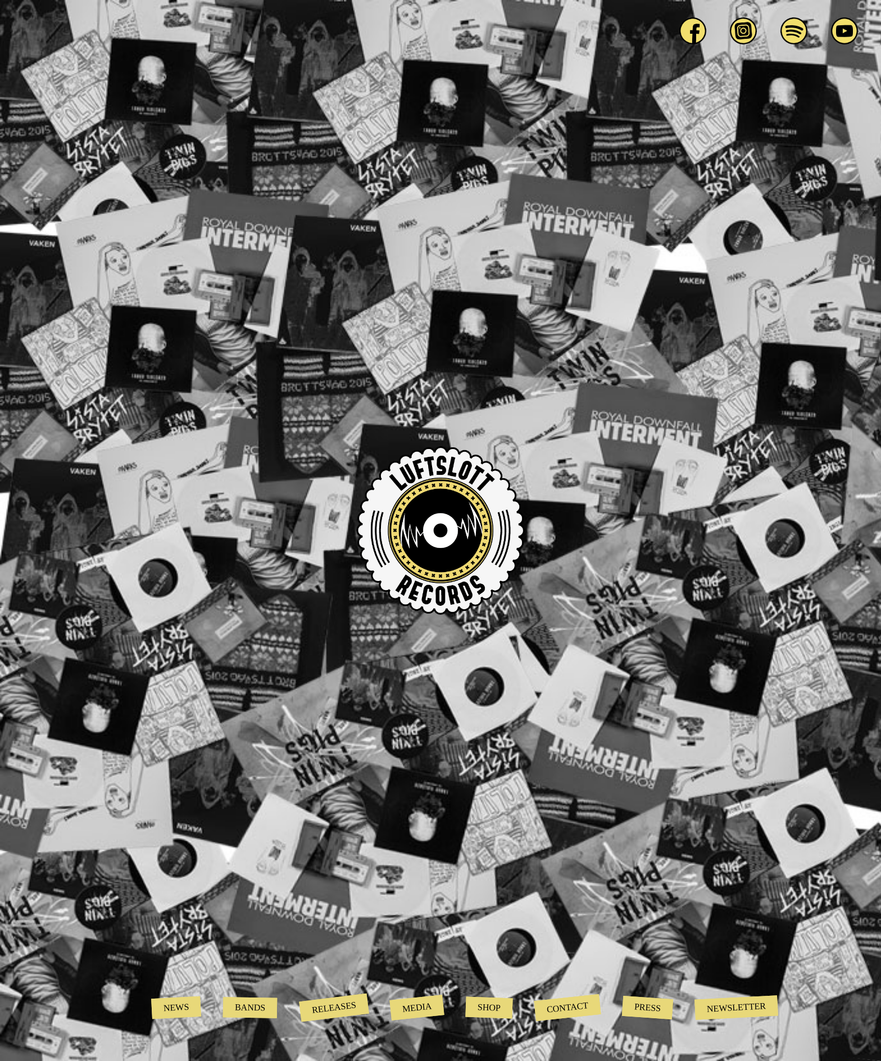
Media (417, 1007)
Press (647, 1007)
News (176, 1007)
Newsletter (736, 1007)
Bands (250, 1008)
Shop (489, 1007)
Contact (567, 1007)
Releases (334, 1007)
